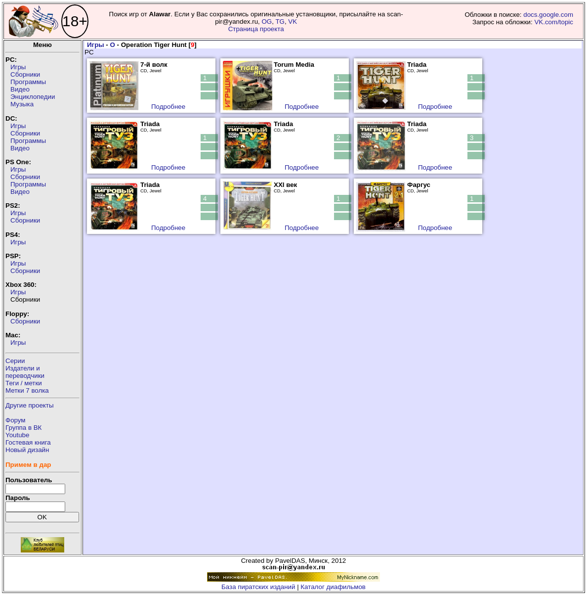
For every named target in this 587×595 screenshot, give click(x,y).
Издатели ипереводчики (24, 372)
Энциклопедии (32, 96)
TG (280, 21)
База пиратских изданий (258, 587)
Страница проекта (256, 29)
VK (292, 21)
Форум (15, 420)
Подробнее (168, 106)
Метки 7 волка (27, 390)
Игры (18, 67)
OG (266, 21)
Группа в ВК (23, 427)
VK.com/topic (553, 22)
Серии (15, 361)
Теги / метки (23, 383)
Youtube (17, 435)
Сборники (25, 74)
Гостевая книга (28, 442)
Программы (28, 82)
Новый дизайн (27, 450)
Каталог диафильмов (333, 587)
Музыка (22, 104)
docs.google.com (548, 14)
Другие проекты (29, 405)
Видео (20, 89)
